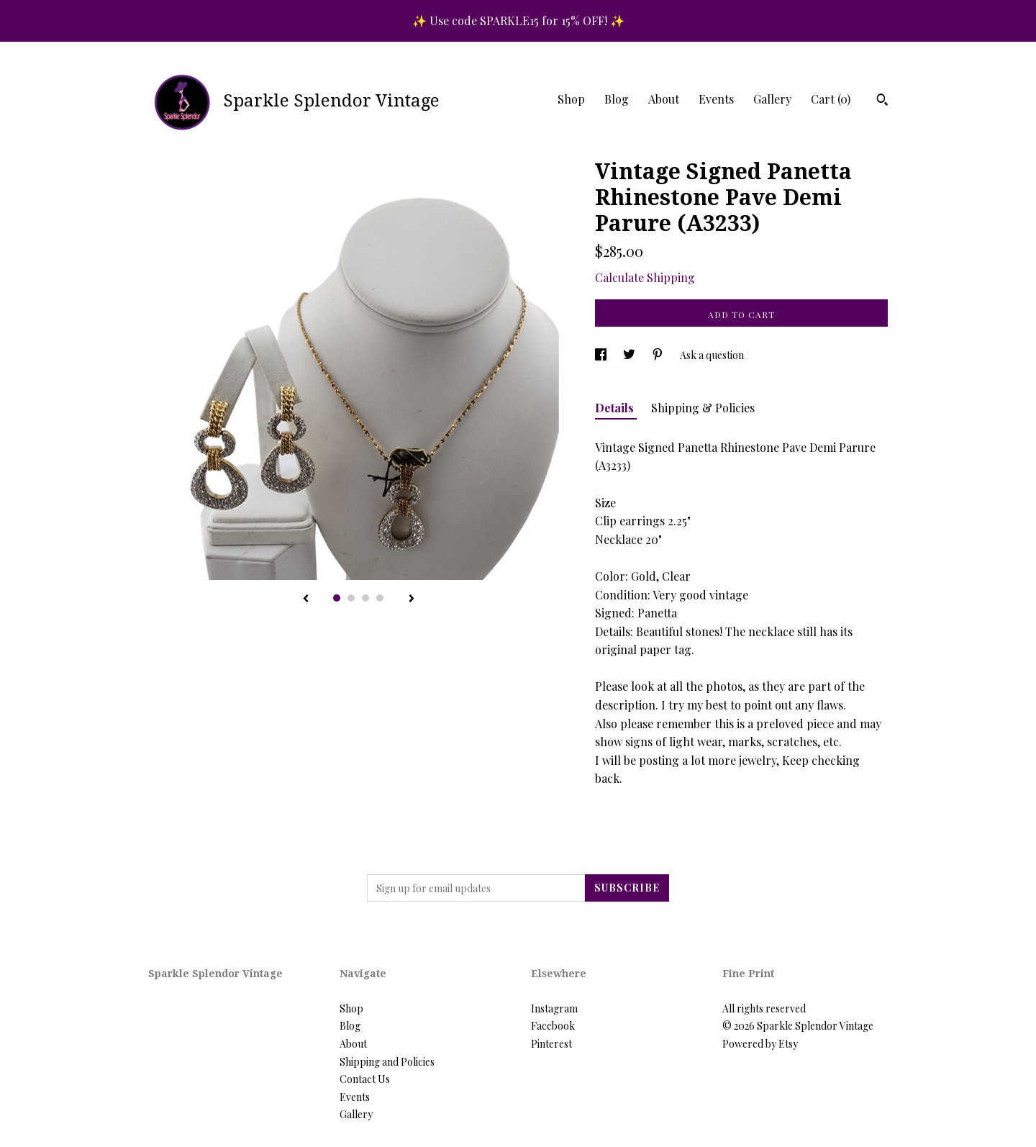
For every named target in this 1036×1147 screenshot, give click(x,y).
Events (716, 98)
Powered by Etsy (760, 1044)
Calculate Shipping (645, 277)
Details (616, 407)
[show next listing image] (411, 599)
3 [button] (365, 598)
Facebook (553, 1026)
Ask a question (712, 355)
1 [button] (336, 598)
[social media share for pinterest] (658, 355)
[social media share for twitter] (630, 355)
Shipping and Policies (387, 1062)
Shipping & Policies (703, 407)
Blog (616, 98)
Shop (571, 98)
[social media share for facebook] (602, 355)
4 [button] (379, 598)
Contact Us (365, 1079)
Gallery (772, 98)
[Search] (882, 101)
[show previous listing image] (305, 599)
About (663, 98)
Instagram (554, 1008)
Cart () (830, 98)
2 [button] (351, 598)
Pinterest (551, 1044)
